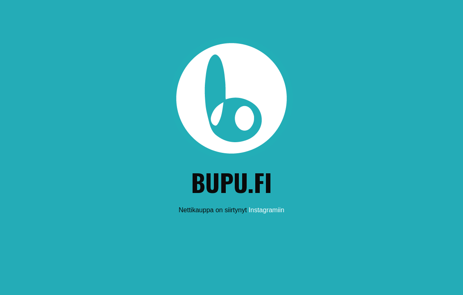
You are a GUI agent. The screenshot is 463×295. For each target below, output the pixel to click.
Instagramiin (266, 209)
